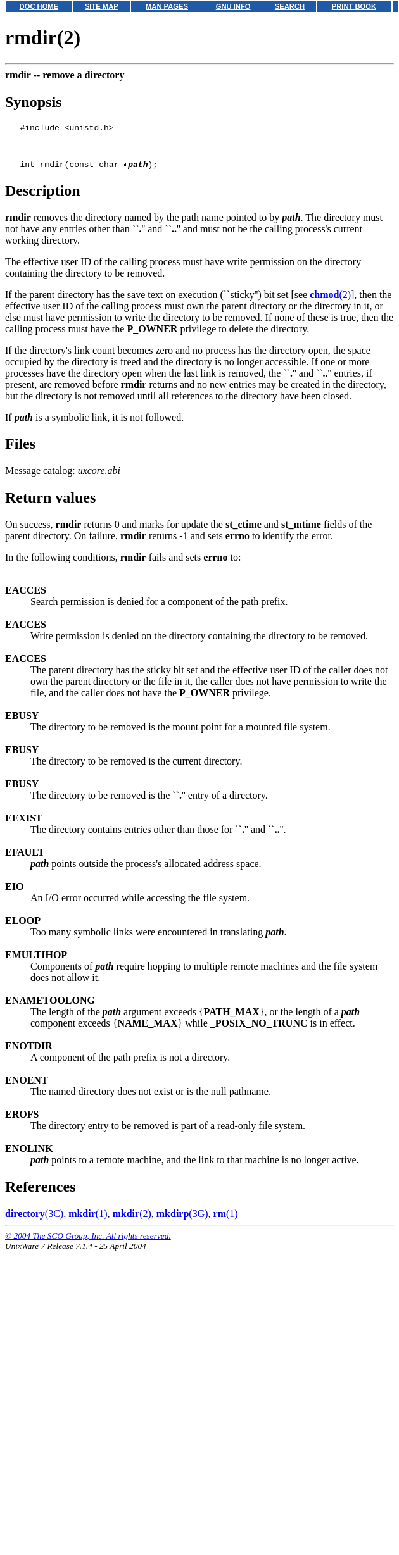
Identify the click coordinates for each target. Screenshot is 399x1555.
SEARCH (290, 6)
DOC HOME (39, 6)
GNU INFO (233, 6)
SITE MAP (101, 6)
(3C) (34, 1221)
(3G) (182, 1221)
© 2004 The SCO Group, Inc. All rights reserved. (88, 1243)
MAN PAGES (167, 6)
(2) (330, 302)
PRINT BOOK (354, 6)
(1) (87, 1221)
